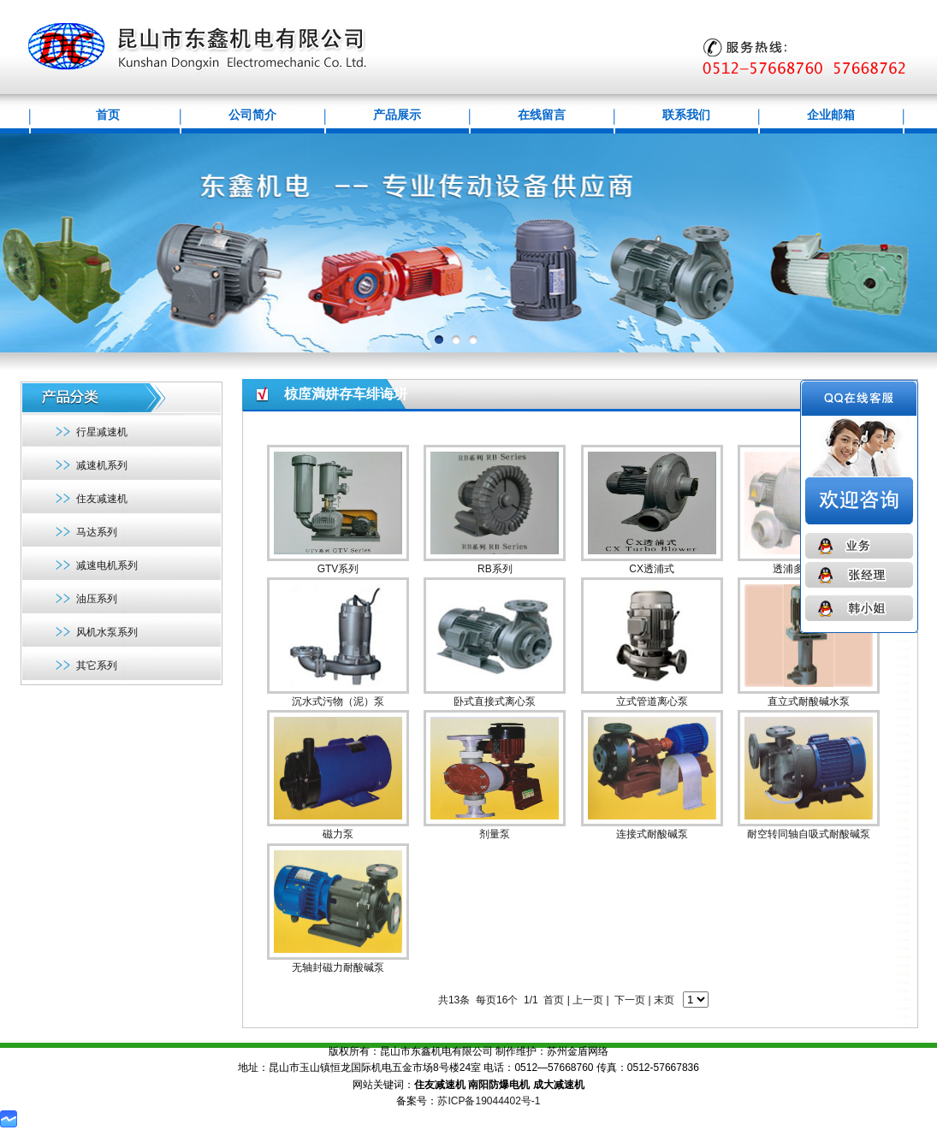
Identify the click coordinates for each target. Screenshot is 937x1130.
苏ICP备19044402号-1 (488, 1101)
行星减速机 (102, 432)
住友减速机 (102, 499)
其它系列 (96, 665)
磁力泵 (338, 834)
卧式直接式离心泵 (495, 701)
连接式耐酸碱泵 (652, 834)
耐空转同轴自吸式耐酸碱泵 (808, 834)
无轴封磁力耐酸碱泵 (338, 967)
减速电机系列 (107, 565)
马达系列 (96, 532)
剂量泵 (494, 834)
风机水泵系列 (107, 632)
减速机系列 (102, 465)
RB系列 (495, 569)
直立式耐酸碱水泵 (809, 701)
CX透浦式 (651, 569)
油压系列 (96, 599)
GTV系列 (338, 569)
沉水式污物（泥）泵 (338, 701)
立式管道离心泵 (652, 701)
